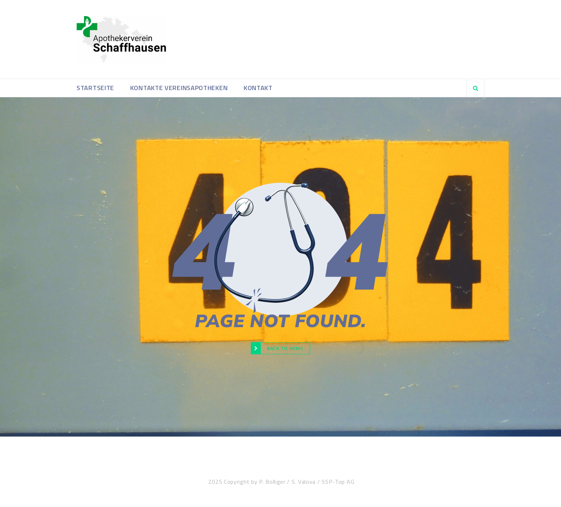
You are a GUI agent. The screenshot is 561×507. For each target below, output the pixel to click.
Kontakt (258, 88)
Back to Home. (278, 348)
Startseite (95, 88)
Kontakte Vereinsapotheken (179, 88)
